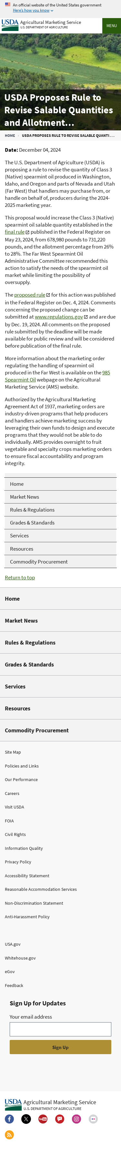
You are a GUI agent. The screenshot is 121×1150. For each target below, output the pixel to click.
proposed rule (29, 294)
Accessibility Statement (27, 876)
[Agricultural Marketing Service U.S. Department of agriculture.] (50, 1105)
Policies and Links (22, 766)
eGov (10, 971)
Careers (12, 793)
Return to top (20, 577)
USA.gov (13, 944)
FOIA (9, 821)
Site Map (13, 752)
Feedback (14, 985)
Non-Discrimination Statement (34, 903)
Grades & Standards (29, 664)
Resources (17, 708)
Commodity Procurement (37, 730)
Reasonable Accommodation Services (41, 889)
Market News (21, 620)
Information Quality (24, 848)
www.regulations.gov (59, 316)
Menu (111, 25)
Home (10, 135)
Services (15, 686)
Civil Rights (15, 834)
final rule (15, 231)
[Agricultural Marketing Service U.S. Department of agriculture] (41, 23)
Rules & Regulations (30, 642)
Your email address (31, 1016)
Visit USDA (14, 807)
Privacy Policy (18, 862)
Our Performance (21, 779)
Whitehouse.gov (20, 958)
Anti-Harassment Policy (27, 917)
